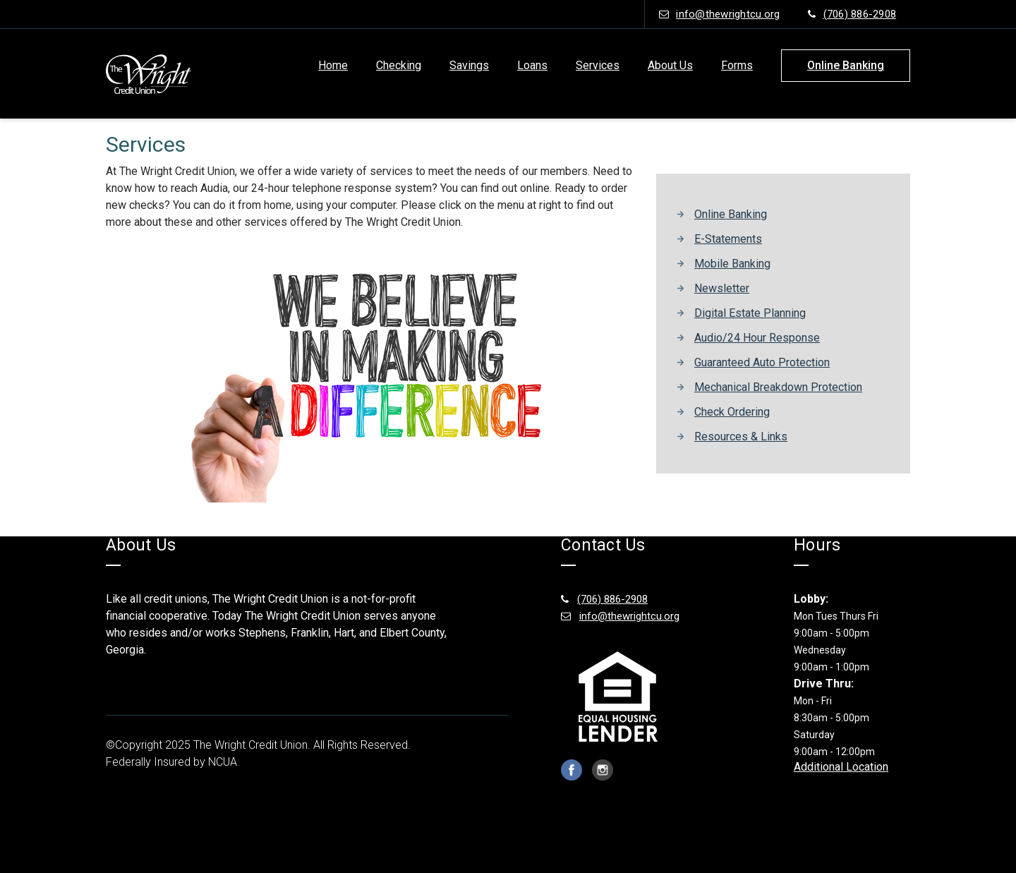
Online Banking (730, 214)
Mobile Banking (732, 263)
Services (597, 65)
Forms (737, 65)
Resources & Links (740, 436)
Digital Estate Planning (750, 313)
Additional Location (841, 766)
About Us (670, 65)
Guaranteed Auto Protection (762, 362)
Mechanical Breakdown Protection (778, 387)
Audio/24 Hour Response (757, 337)
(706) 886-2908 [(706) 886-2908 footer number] (604, 599)
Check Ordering (732, 412)
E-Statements (728, 239)
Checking (398, 65)
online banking (845, 65)
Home (333, 65)
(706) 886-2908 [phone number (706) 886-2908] (852, 14)
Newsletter (721, 288)
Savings (469, 65)
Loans (532, 65)
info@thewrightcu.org (719, 14)
